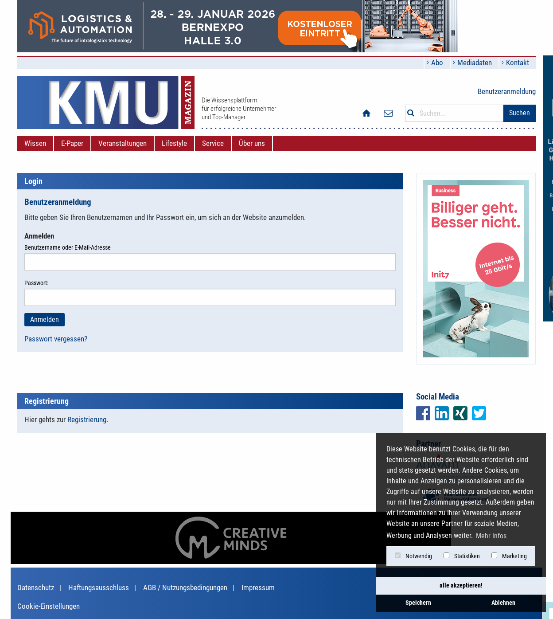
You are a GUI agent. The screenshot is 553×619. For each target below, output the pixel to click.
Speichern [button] (418, 603)
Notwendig (413, 556)
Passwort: (210, 292)
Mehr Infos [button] (491, 536)
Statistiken (462, 556)
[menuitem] (35, 143)
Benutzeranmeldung (507, 91)
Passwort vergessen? (55, 338)
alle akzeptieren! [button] (461, 585)
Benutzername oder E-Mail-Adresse (210, 257)
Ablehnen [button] (503, 603)
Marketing (509, 556)
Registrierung (86, 419)
